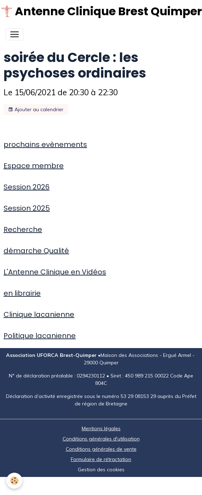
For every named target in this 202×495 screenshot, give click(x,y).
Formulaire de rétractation (101, 459)
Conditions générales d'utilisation (101, 439)
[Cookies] (14, 481)
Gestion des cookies (101, 469)
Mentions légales (101, 428)
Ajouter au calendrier (35, 109)
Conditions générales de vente (101, 449)
